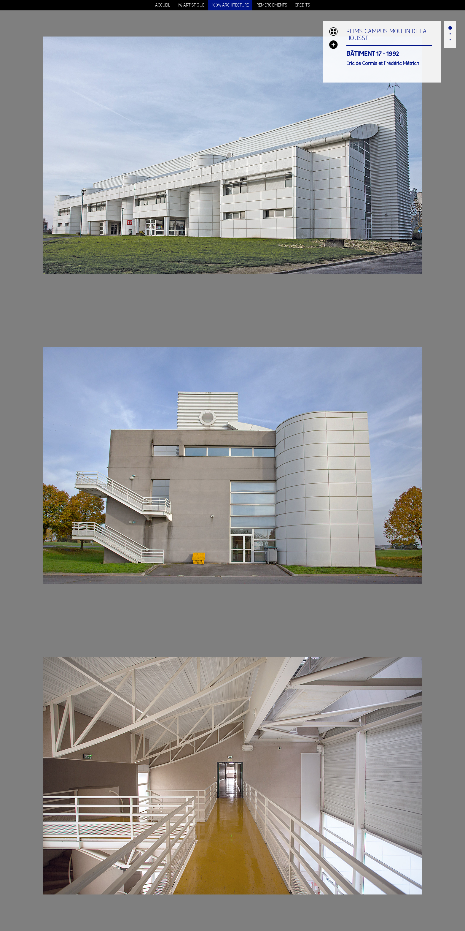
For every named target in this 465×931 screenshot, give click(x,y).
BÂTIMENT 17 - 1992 (372, 53)
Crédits (302, 5)
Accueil (162, 5)
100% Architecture (230, 5)
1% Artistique (191, 5)
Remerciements (272, 5)
